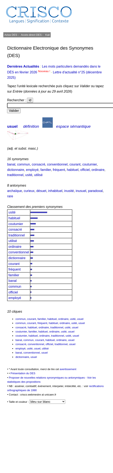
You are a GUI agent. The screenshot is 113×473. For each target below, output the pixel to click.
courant (74, 164)
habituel (73, 170)
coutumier (89, 164)
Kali (47, 34)
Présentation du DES (22, 373)
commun (23, 164)
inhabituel (55, 191)
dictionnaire (15, 170)
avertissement (68, 369)
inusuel (81, 191)
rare (10, 196)
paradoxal (95, 191)
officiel (85, 170)
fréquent (59, 170)
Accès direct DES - (32, 34)
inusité (69, 191)
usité (28, 175)
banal (11, 164)
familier (45, 170)
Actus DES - (11, 34)
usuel (12, 126)
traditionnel (15, 175)
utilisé (38, 175)
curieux (29, 191)
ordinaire (98, 170)
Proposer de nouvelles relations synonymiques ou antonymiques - (48, 377)
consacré (38, 164)
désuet (41, 191)
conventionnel (57, 164)
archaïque (14, 191)
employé (32, 170)
